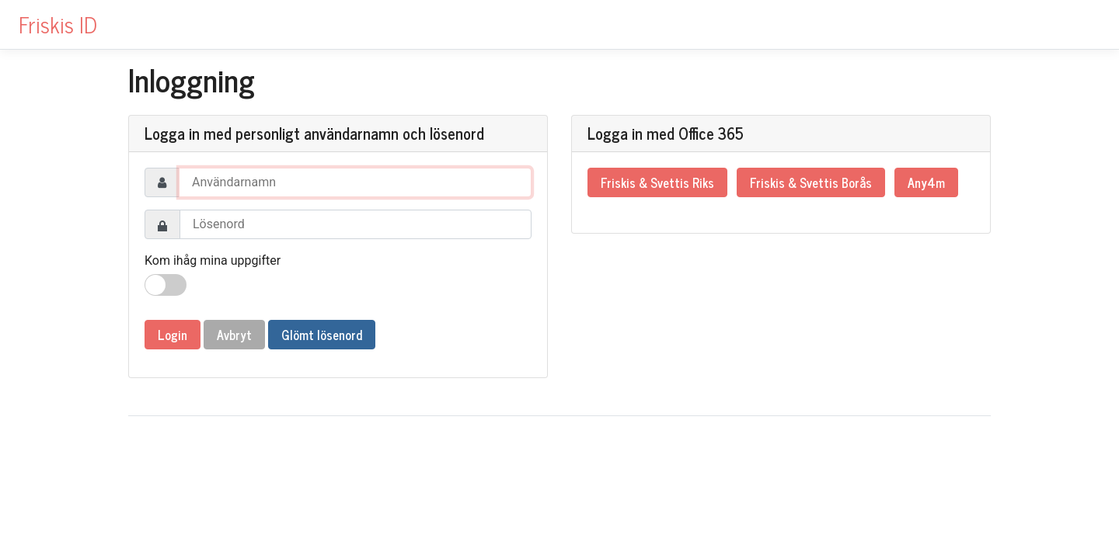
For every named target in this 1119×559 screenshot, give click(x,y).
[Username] (355, 182)
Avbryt (234, 335)
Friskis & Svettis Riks (657, 182)
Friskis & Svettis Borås (811, 182)
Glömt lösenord (321, 335)
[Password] (356, 224)
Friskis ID (58, 24)
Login (172, 335)
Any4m (926, 182)
